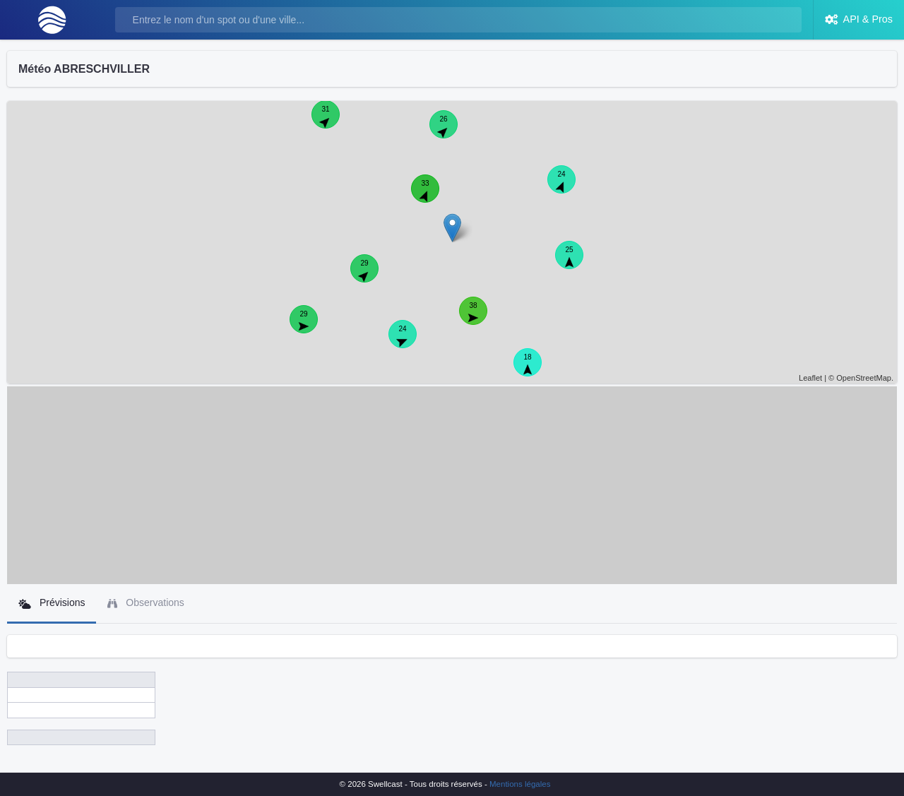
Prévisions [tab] (51, 603)
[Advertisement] (452, 485)
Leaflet (810, 378)
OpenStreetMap (863, 378)
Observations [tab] (145, 603)
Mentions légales (519, 784)
